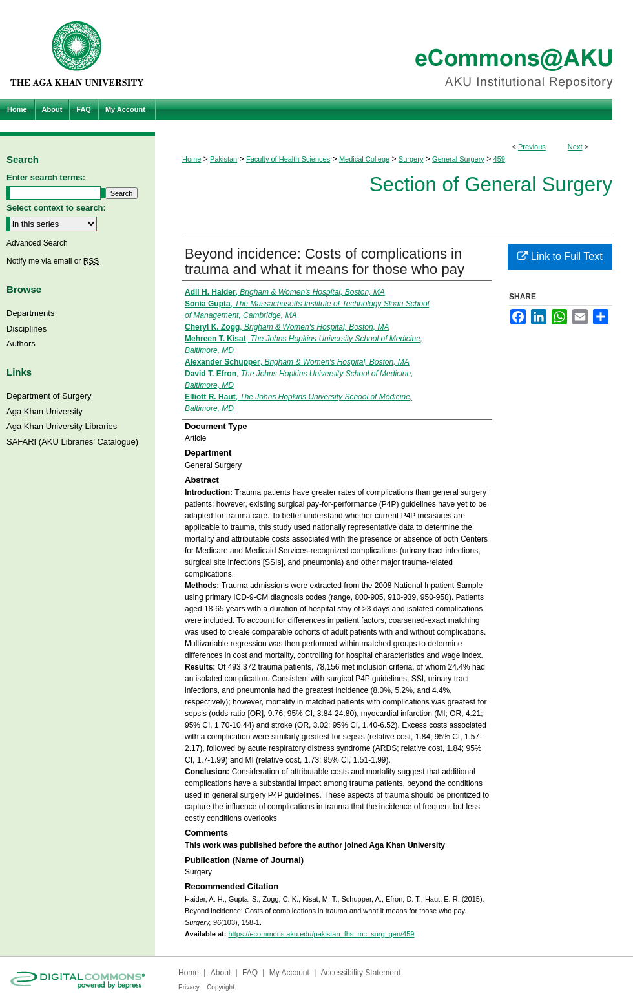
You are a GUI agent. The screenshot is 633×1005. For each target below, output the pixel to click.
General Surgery (458, 159)
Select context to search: (56, 208)
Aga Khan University (44, 411)
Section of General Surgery (490, 184)
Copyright (220, 987)
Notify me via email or (52, 261)
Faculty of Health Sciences (288, 159)
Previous (532, 147)
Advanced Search (37, 243)
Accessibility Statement (360, 972)
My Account (289, 972)
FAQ (250, 972)
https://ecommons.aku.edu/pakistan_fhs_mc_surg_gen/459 (321, 934)
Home (191, 159)
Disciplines (26, 328)
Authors (21, 343)
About (221, 972)
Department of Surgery (49, 396)
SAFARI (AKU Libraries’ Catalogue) (72, 442)
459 (499, 159)
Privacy (189, 987)
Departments (30, 313)
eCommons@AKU (394, 49)
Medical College (364, 159)
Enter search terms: (45, 177)
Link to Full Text (559, 256)
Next (575, 147)
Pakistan (223, 159)
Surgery (411, 159)
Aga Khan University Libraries (61, 426)
